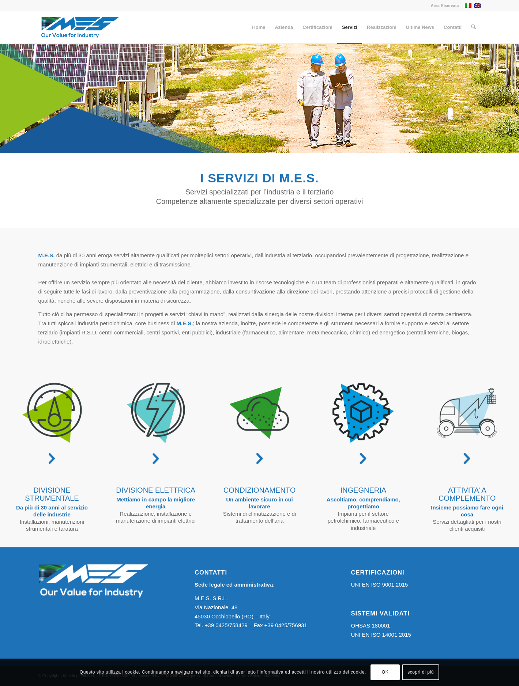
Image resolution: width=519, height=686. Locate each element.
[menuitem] (443, 5)
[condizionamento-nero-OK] (259, 413)
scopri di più (420, 672)
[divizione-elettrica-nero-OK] (156, 413)
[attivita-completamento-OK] (467, 413)
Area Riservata (444, 5)
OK (385, 672)
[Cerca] (473, 27)
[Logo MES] (79, 27)
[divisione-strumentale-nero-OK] (52, 413)
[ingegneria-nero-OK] (363, 413)
